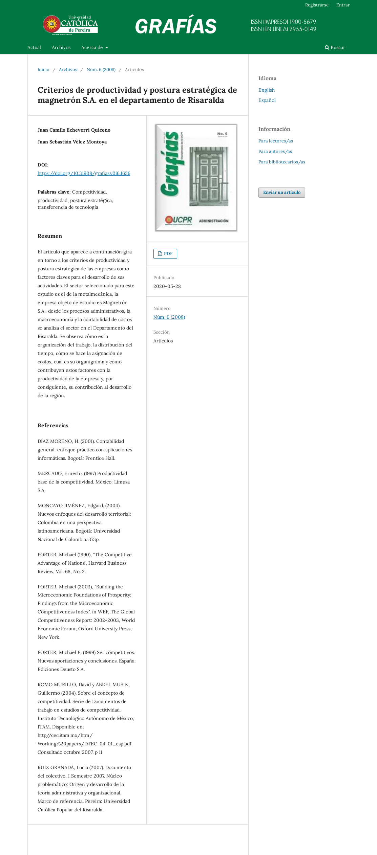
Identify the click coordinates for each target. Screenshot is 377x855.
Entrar (343, 5)
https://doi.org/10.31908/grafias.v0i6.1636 (84, 173)
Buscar (335, 47)
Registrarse (317, 5)
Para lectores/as (275, 141)
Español (267, 100)
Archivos (61, 47)
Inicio (43, 69)
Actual (34, 47)
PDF (167, 253)
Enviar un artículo (281, 192)
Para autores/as (275, 151)
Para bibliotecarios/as (281, 162)
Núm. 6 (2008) (101, 69)
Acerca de (92, 47)
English (266, 90)
